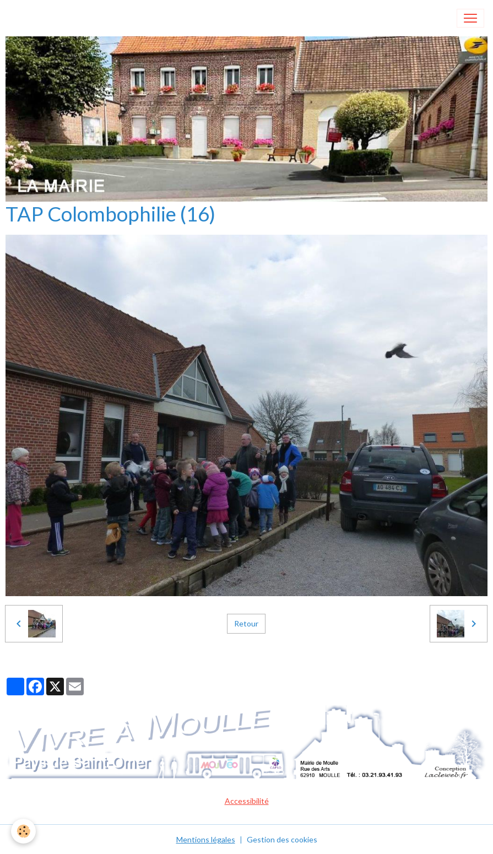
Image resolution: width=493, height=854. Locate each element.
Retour (246, 623)
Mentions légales (205, 839)
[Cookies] (23, 831)
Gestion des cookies (282, 839)
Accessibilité (247, 801)
